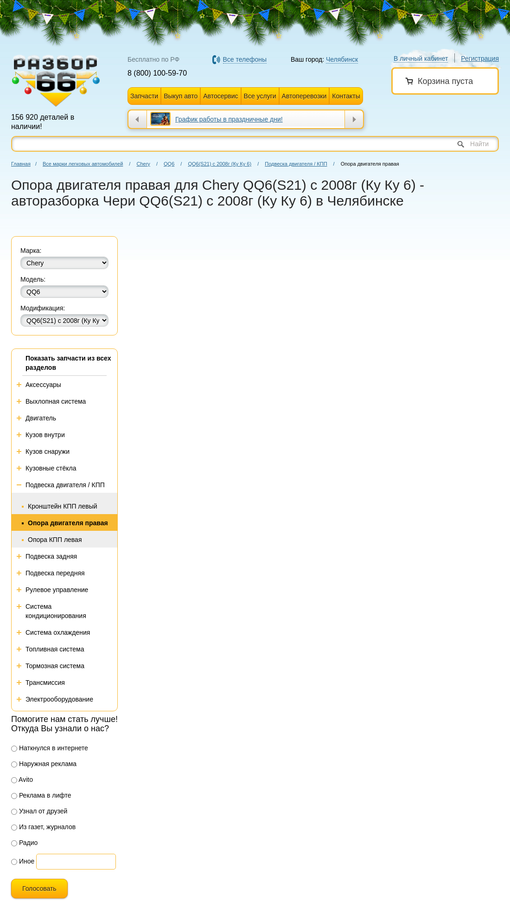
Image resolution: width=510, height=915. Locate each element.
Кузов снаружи (48, 451)
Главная (21, 164)
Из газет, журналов (43, 827)
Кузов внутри (45, 434)
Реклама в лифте (41, 795)
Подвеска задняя (51, 556)
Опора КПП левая (55, 539)
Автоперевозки (304, 96)
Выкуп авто (181, 96)
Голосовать (39, 888)
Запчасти (144, 96)
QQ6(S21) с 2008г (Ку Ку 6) (219, 164)
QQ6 (169, 164)
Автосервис (220, 96)
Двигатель (41, 418)
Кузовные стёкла (51, 468)
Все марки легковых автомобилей (83, 164)
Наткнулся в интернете (49, 748)
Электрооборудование (59, 699)
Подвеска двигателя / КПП (296, 164)
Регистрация (480, 58)
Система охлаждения (58, 632)
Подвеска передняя (55, 573)
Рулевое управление (57, 589)
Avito (22, 779)
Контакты (346, 96)
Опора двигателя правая (68, 523)
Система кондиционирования (56, 611)
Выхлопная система (56, 401)
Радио (24, 842)
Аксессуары (43, 384)
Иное (22, 861)
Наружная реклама (43, 763)
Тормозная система (55, 666)
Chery (143, 164)
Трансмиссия (45, 682)
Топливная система (55, 649)
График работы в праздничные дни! (229, 119)
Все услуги (260, 96)
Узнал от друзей (39, 811)
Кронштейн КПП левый (62, 506)
